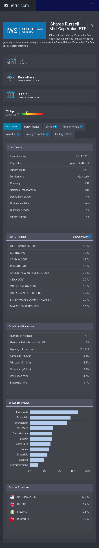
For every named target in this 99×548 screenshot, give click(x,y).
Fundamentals (72, 126)
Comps (51, 126)
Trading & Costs (63, 134)
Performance (31, 126)
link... (86, 169)
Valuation (12, 134)
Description (11, 126)
